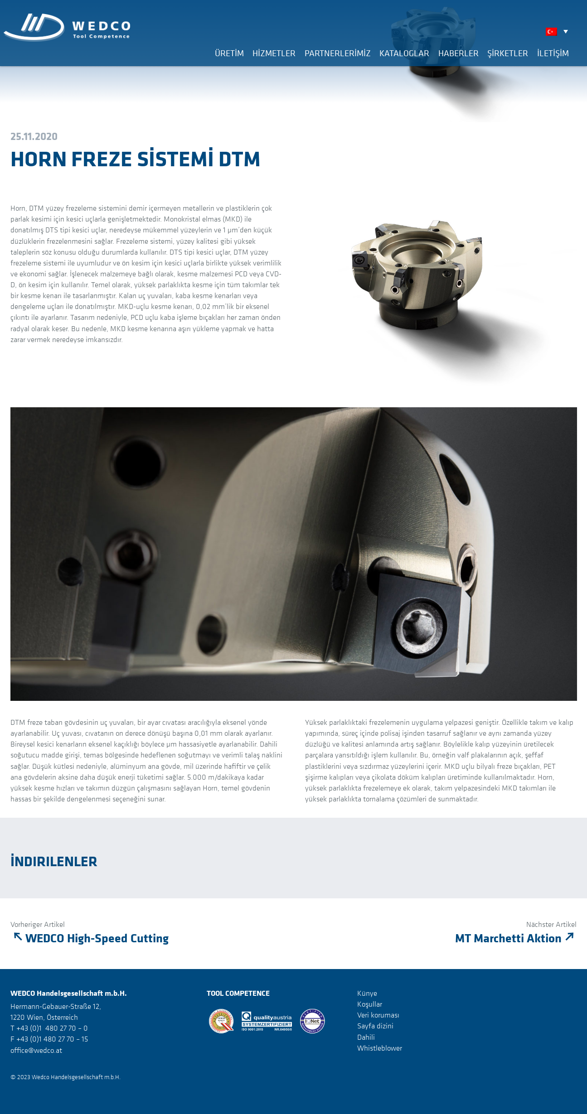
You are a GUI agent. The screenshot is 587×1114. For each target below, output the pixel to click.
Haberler (458, 53)
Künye (367, 993)
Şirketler (507, 53)
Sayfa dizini (375, 1025)
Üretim (229, 53)
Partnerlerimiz (338, 53)
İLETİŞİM (553, 53)
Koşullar (369, 1003)
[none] (559, 31)
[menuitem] (559, 31)
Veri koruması (378, 1014)
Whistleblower (379, 1047)
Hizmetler (274, 53)
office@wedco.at (36, 1050)
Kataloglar (404, 53)
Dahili (366, 1036)
